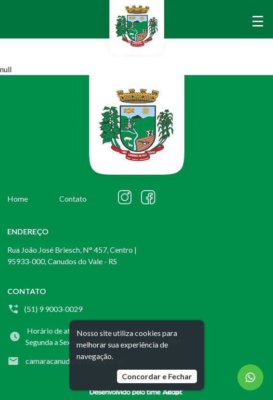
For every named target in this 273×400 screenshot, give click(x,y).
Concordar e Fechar (157, 376)
